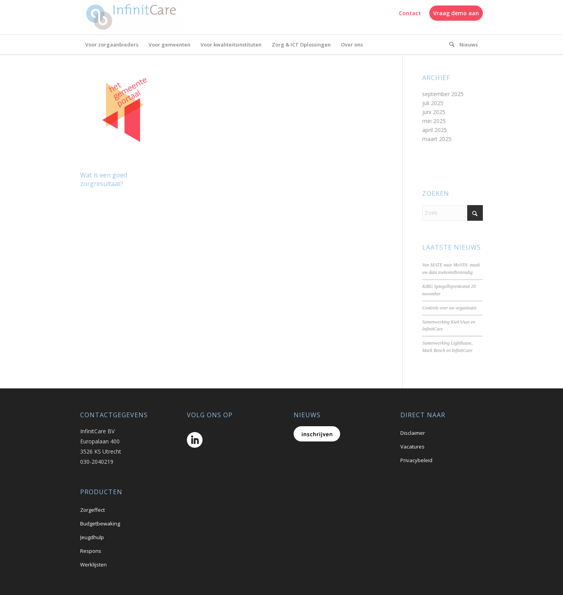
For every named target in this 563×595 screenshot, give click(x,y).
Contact (410, 13)
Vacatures (412, 446)
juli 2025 (432, 103)
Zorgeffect (92, 509)
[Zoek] (452, 213)
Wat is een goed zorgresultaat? (103, 179)
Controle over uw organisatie (449, 308)
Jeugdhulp (92, 537)
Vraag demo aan (456, 13)
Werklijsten (93, 564)
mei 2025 (434, 121)
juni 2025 (433, 112)
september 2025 (443, 94)
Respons (90, 550)
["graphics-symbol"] (449, 44)
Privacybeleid (416, 460)
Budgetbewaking (100, 523)
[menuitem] (410, 13)
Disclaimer (412, 432)
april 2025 (434, 130)
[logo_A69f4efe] (132, 17)
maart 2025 (437, 139)
